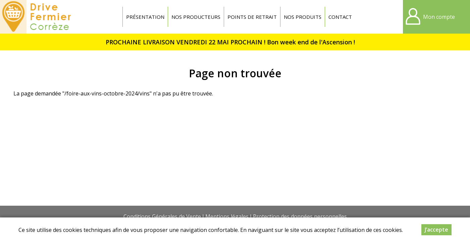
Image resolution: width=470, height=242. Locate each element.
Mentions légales (227, 216)
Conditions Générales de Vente (162, 216)
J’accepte (436, 230)
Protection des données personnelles (300, 216)
